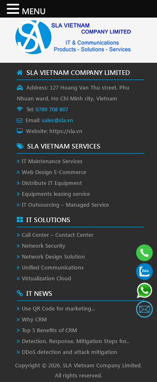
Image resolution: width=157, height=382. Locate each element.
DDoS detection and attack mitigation (69, 351)
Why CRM (34, 319)
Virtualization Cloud (46, 278)
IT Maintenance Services (52, 160)
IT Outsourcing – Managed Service (65, 204)
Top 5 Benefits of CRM (49, 329)
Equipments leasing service (56, 193)
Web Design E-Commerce (54, 171)
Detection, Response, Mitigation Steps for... (75, 340)
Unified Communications (53, 267)
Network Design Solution (53, 256)
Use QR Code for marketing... (58, 308)
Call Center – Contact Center (57, 234)
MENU (34, 10)
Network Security (43, 245)
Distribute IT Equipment (52, 182)
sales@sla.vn (57, 119)
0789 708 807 (52, 109)
